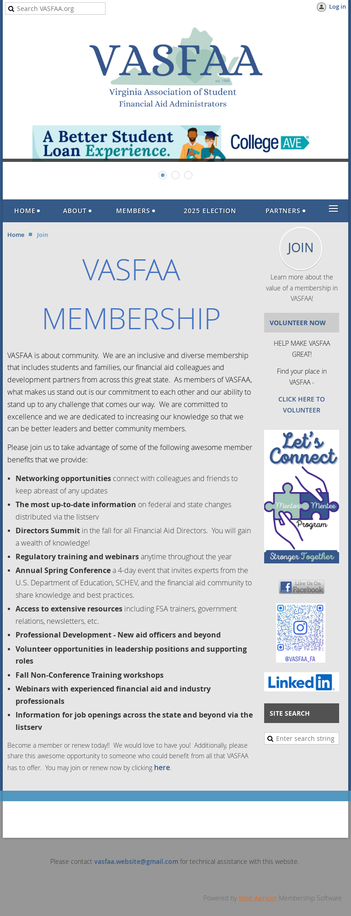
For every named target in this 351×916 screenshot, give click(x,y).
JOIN (301, 247)
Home (15, 234)
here (162, 767)
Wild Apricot (258, 898)
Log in (337, 6)
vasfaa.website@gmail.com (136, 861)
